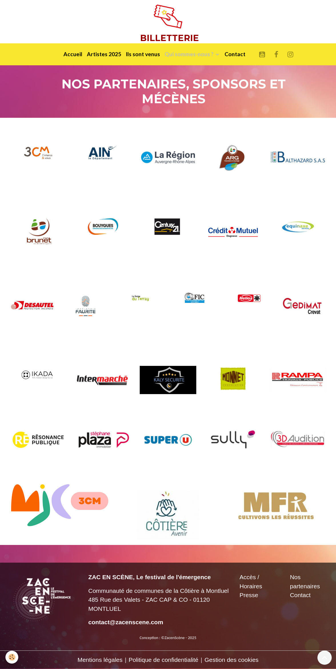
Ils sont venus (143, 54)
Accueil (72, 54)
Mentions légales (100, 659)
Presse (248, 595)
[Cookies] (12, 657)
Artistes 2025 (104, 54)
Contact (235, 54)
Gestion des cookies (232, 659)
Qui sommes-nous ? (190, 54)
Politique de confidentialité (163, 659)
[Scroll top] (324, 657)
